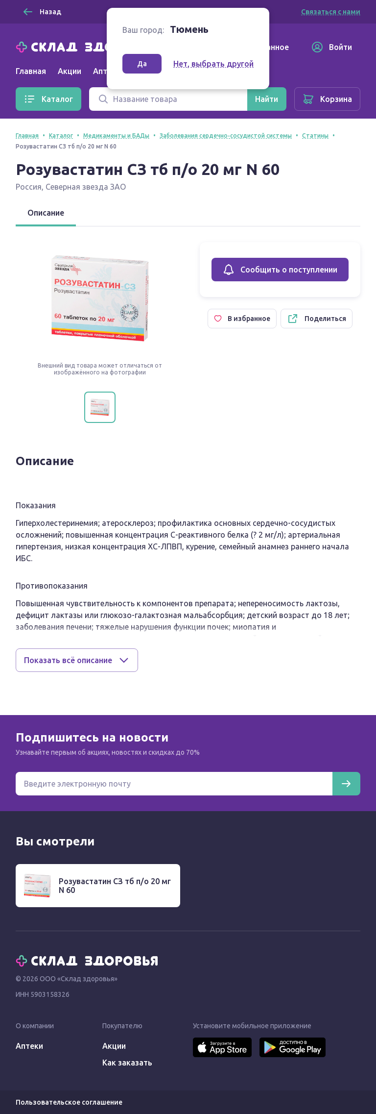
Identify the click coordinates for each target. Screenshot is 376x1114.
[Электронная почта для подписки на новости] (174, 783)
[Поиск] (168, 99)
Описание (45, 212)
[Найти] (266, 99)
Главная (31, 71)
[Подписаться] (346, 783)
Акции (69, 71)
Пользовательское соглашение (69, 1102)
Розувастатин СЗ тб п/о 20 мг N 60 (115, 885)
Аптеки (29, 1045)
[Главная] (89, 46)
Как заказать (127, 1062)
